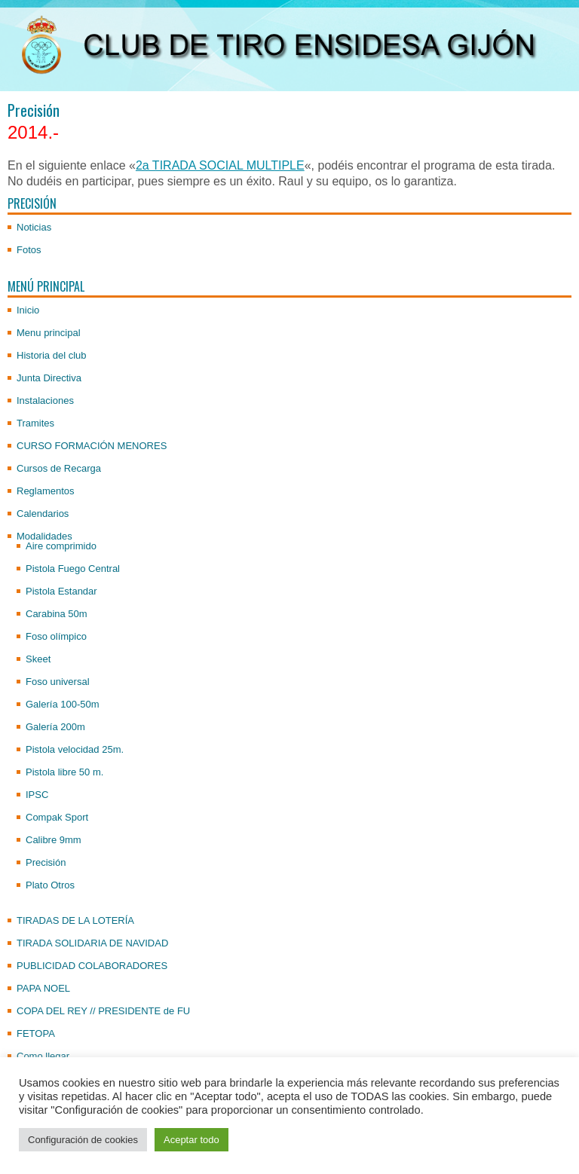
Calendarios (43, 513)
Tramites (35, 423)
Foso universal (58, 681)
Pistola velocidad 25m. (75, 749)
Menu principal (49, 332)
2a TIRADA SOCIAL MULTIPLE (220, 165)
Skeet (38, 659)
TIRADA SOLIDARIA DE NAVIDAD (92, 943)
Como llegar (43, 1056)
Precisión (46, 862)
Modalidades (44, 536)
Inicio (28, 310)
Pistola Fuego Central (73, 568)
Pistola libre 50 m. (64, 772)
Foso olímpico (56, 636)
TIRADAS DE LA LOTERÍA (75, 920)
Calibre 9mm (53, 839)
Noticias (34, 227)
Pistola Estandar (61, 591)
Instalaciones (45, 400)
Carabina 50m (56, 613)
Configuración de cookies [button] (83, 1139)
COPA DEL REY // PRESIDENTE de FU (103, 1011)
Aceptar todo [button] (191, 1139)
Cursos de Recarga (59, 468)
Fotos (29, 249)
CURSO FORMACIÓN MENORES (92, 445)
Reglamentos (46, 491)
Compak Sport (57, 817)
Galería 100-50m (63, 704)
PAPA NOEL (43, 988)
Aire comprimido (61, 546)
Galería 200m (55, 726)
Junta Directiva (49, 378)
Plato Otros (50, 885)
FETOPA (36, 1033)
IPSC (37, 794)
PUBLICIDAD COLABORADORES (92, 965)
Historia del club (52, 355)
